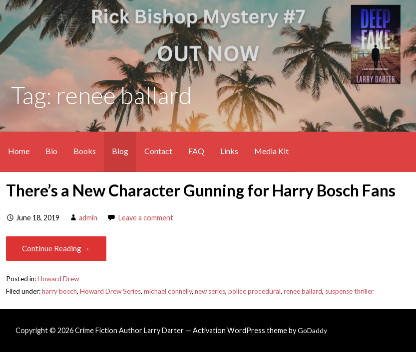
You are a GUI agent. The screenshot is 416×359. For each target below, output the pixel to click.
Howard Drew (58, 279)
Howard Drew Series (110, 291)
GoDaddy (312, 330)
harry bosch (59, 291)
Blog (120, 151)
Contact (158, 151)
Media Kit (271, 151)
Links (229, 151)
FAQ (196, 151)
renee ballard (303, 291)
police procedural (254, 291)
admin (88, 217)
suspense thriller (349, 291)
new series (210, 291)
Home (18, 151)
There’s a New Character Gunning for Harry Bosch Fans (201, 190)
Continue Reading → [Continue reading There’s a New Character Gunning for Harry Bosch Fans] (56, 248)
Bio (51, 151)
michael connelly (168, 291)
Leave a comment (145, 217)
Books (84, 151)
